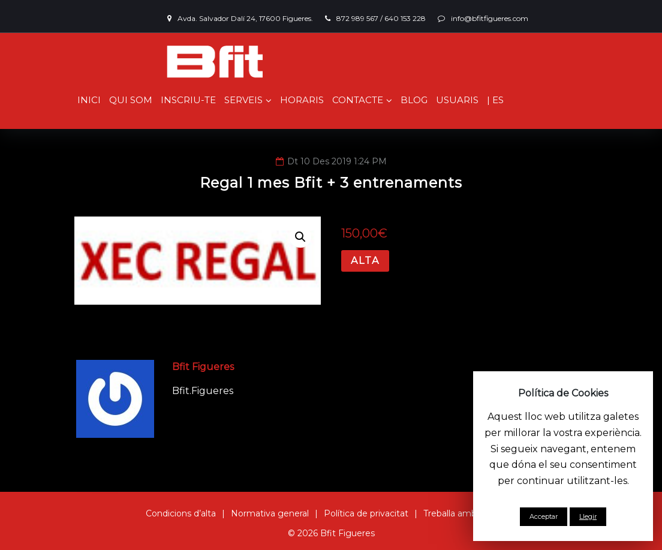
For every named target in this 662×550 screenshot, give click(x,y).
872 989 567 (357, 18)
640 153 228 (405, 18)
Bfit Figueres (203, 366)
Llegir (588, 516)
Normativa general (270, 513)
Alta (365, 260)
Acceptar (543, 516)
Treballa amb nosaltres (470, 513)
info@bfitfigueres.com (489, 18)
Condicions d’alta (181, 513)
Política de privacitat (366, 513)
